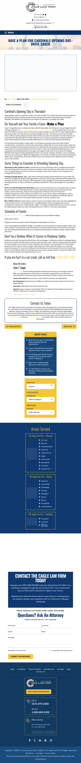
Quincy (43, 500)
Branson (44, 443)
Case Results (49, 669)
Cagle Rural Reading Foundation (39, 23)
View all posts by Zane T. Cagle (25, 294)
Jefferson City (46, 453)
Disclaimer (11, 650)
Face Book (29, 740)
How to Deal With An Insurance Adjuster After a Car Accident (41, 349)
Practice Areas (35, 669)
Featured (54, 99)
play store (43, 14)
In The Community (41, 20)
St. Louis (44, 440)
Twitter (34, 740)
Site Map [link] (39, 753)
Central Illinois (46, 506)
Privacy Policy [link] (50, 753)
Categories (31, 396)
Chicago (44, 490)
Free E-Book (39, 17)
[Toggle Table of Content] (24, 105)
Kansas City (45, 459)
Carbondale (45, 484)
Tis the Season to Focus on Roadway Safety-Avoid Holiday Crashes (41, 371)
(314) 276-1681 (42, 27)
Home (12, 669)
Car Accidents (35, 99)
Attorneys (21, 669)
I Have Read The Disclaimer (62, 650)
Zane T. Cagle (11, 99)
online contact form (35, 317)
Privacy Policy (21, 650)
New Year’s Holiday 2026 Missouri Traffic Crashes (39, 364)
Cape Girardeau (47, 446)
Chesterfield (45, 469)
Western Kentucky (44, 525)
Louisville (44, 522)
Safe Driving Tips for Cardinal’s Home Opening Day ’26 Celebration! (41, 342)
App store (45, 14)
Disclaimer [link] (30, 753)
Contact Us (40, 672)
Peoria (43, 497)
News (69, 669)
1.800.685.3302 (66, 257)
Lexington (44, 519)
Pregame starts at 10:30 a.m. (15, 215)
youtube (45, 740)
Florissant (44, 465)
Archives (30, 408)
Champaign (45, 487)
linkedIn (40, 740)
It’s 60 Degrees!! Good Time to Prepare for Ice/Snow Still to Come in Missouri (41, 356)
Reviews (60, 669)
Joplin (43, 456)
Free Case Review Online (38, 692)
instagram (51, 740)
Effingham (44, 494)
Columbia (44, 450)
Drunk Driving (45, 99)
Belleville (44, 481)
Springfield (45, 462)
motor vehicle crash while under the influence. (35, 130)
